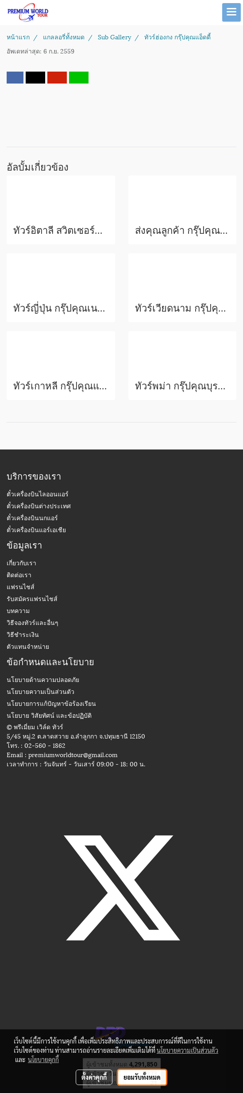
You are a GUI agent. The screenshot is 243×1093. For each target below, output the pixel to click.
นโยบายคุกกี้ (43, 1059)
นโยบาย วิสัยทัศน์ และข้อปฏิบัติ (49, 716)
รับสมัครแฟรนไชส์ (32, 599)
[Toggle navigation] (231, 12)
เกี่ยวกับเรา (21, 563)
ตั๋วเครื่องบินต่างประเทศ (39, 506)
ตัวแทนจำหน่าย (28, 647)
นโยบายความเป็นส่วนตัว (40, 692)
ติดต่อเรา (19, 575)
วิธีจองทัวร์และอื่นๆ (32, 623)
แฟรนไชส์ (21, 587)
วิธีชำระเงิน (23, 635)
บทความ (18, 611)
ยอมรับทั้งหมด (142, 1077)
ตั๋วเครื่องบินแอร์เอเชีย (36, 530)
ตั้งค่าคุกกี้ (94, 1077)
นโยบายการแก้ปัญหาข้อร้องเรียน (51, 704)
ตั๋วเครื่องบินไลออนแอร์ (38, 494)
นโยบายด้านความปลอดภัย (43, 680)
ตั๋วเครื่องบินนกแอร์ (32, 518)
